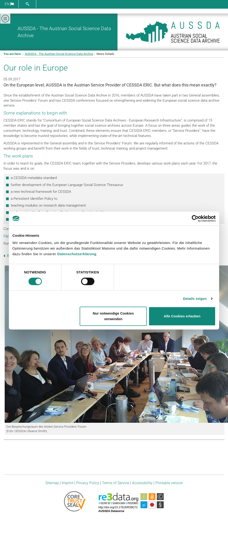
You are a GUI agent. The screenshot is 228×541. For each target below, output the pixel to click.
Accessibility (142, 483)
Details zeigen (195, 299)
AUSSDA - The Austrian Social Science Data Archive (59, 54)
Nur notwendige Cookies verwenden (113, 316)
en (9, 4)
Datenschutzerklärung (76, 254)
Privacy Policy (87, 483)
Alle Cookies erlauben (182, 316)
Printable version (169, 483)
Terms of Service (115, 483)
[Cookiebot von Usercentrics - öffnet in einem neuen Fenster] (195, 218)
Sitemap (52, 483)
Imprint (67, 483)
